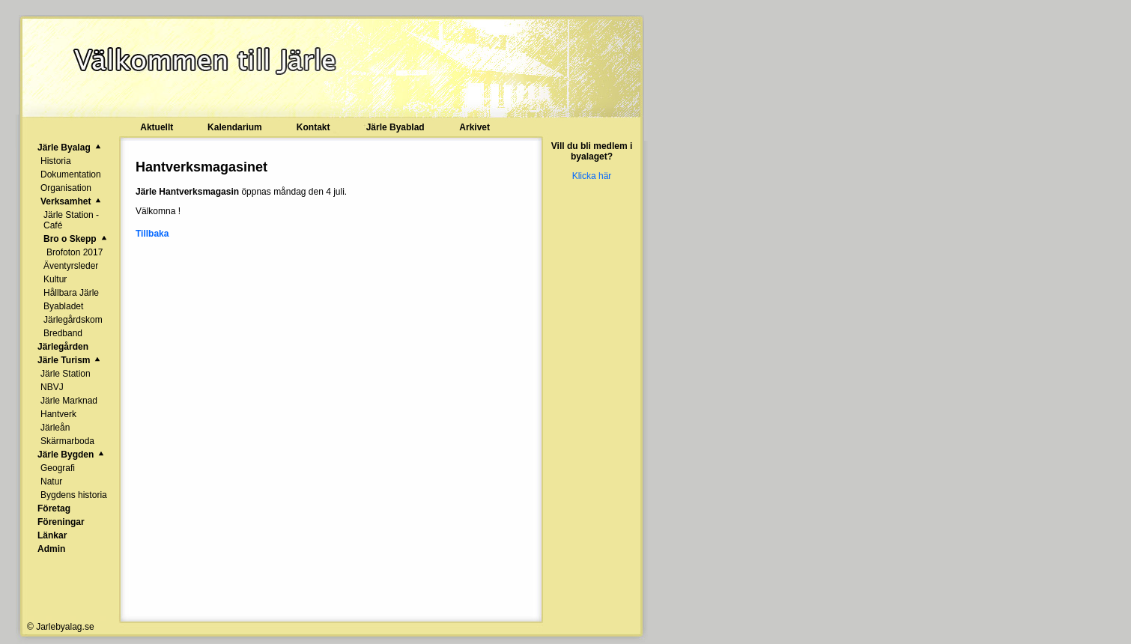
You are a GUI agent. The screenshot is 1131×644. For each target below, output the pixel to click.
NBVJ (52, 387)
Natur (51, 481)
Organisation (65, 188)
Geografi (57, 468)
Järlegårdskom (73, 320)
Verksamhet (65, 201)
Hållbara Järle (71, 293)
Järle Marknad (68, 400)
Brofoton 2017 (74, 252)
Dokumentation (70, 174)
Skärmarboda (67, 441)
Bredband (62, 333)
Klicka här (592, 176)
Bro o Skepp (70, 239)
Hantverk (58, 414)
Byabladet (63, 306)
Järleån (55, 427)
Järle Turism (63, 360)
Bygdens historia (73, 495)
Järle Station (65, 373)
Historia (55, 161)
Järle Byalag (64, 147)
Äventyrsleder (70, 266)
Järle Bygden (65, 454)
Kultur (55, 279)
